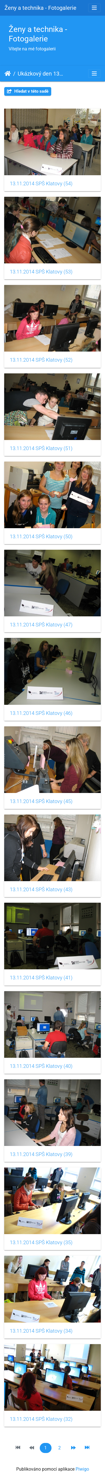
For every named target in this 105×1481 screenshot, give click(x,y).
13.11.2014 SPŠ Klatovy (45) (41, 801)
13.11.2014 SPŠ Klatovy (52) (41, 360)
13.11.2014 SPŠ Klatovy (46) (41, 713)
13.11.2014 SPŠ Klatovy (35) (41, 1242)
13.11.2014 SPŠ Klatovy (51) (41, 448)
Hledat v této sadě (27, 91)
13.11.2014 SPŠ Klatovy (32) (41, 1419)
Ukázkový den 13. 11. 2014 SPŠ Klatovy (41, 73)
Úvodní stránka (7, 73)
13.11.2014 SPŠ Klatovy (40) (41, 1066)
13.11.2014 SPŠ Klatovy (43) (41, 889)
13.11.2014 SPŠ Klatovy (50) (41, 536)
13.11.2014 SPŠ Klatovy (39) (41, 1154)
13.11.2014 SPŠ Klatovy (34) (41, 1331)
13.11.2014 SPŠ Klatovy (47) (41, 625)
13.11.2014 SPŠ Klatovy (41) (41, 978)
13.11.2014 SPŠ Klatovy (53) (41, 272)
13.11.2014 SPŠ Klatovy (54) (41, 183)
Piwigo (82, 1469)
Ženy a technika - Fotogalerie (40, 7)
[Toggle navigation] (94, 8)
